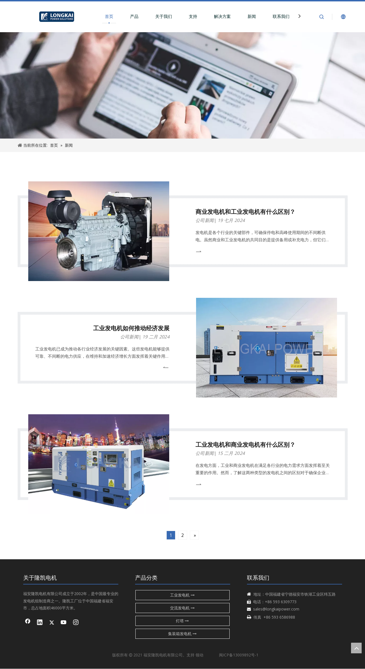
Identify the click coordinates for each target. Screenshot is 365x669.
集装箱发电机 (182, 633)
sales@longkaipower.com (276, 609)
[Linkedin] (39, 622)
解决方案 (222, 16)
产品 (134, 16)
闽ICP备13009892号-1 (238, 655)
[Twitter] (51, 622)
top (356, 648)
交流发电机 (182, 607)
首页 (109, 16)
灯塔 (182, 620)
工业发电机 (182, 595)
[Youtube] (63, 622)
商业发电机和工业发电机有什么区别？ (245, 212)
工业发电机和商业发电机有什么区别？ (245, 444)
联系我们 (281, 16)
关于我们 (163, 16)
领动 (199, 655)
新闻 (252, 16)
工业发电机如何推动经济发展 (131, 328)
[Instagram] (75, 622)
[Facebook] (27, 622)
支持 (193, 16)
